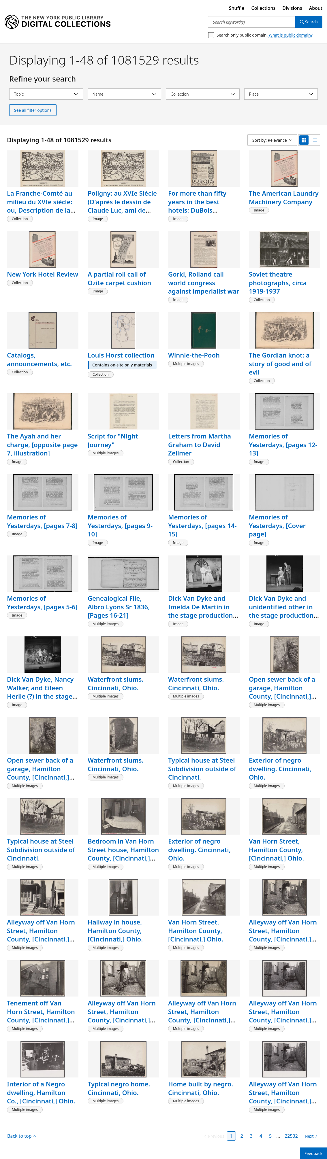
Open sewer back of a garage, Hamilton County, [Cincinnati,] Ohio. (282, 692)
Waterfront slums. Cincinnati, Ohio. (115, 683)
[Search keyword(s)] (251, 22)
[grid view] (304, 140)
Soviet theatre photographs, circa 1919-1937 (278, 282)
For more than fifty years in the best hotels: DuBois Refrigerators (197, 206)
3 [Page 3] (251, 1136)
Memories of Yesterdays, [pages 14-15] (202, 525)
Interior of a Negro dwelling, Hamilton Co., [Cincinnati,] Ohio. (41, 1092)
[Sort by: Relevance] (272, 140)
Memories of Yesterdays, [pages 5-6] (42, 602)
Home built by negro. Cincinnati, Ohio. (200, 1088)
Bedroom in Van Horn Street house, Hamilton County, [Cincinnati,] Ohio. (123, 854)
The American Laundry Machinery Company (284, 197)
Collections (263, 8)
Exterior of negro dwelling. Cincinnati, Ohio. (280, 768)
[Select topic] (46, 94)
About (315, 8)
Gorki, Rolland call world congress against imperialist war (203, 282)
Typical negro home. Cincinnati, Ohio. (119, 1088)
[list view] (314, 140)
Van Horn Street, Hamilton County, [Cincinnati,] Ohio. (276, 849)
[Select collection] (203, 94)
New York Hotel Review (42, 274)
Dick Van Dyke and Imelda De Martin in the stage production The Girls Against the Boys (200, 615)
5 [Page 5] (270, 1136)
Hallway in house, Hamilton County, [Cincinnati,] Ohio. (115, 930)
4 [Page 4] (261, 1136)
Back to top (21, 1136)
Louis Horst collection (121, 355)
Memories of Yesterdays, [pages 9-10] (120, 525)
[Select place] (281, 94)
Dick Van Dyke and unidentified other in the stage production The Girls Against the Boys (281, 615)
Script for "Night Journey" (113, 440)
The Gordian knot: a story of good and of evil (280, 363)
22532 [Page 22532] (291, 1136)
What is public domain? (291, 35)
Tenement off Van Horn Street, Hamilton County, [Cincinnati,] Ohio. (41, 1016)
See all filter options (33, 110)
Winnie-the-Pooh (194, 355)
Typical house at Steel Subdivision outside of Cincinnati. (202, 768)
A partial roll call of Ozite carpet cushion (119, 278)
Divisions (292, 8)
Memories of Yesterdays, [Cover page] (277, 525)
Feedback (313, 1153)
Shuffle (237, 8)
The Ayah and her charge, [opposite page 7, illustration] (42, 444)
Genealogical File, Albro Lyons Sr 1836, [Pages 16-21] (119, 606)
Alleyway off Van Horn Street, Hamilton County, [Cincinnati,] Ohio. (41, 935)
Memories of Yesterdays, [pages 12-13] (283, 444)
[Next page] (310, 1136)
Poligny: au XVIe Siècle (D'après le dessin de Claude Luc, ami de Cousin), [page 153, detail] (122, 210)
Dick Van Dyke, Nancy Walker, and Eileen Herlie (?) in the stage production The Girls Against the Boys (40, 696)
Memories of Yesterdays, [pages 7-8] (42, 521)
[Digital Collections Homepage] (57, 22)
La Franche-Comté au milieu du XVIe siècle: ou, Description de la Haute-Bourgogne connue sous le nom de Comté (42, 214)
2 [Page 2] (241, 1136)
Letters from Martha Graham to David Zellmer (199, 444)
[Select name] (124, 94)
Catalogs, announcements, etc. (39, 359)
